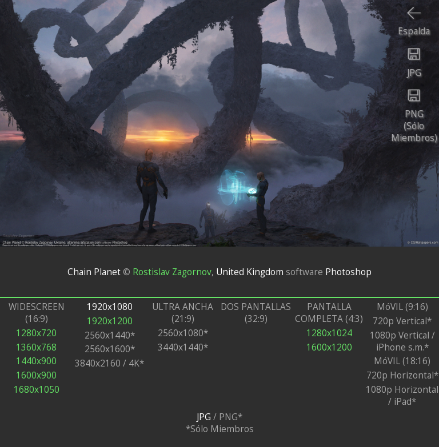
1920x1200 (110, 321)
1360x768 (36, 347)
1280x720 (36, 333)
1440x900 (36, 361)
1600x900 (36, 375)
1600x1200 (329, 347)
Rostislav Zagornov (172, 271)
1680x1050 (36, 390)
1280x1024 (329, 333)
